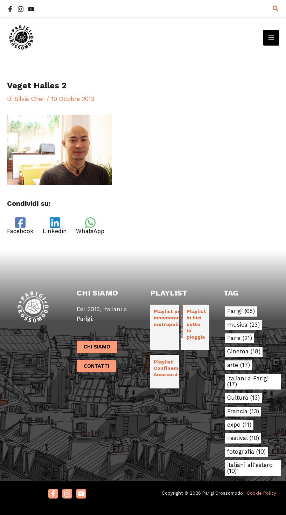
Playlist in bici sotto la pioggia (196, 324)
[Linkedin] (55, 226)
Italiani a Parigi (247, 381)
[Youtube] (81, 494)
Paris (239, 338)
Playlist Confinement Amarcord (170, 368)
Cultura (243, 398)
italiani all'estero (250, 468)
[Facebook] (10, 9)
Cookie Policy (261, 493)
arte (238, 365)
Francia (243, 411)
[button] (276, 8)
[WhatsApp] (90, 226)
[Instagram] (21, 9)
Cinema (243, 351)
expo (239, 425)
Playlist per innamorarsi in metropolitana (172, 318)
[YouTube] (31, 9)
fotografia (246, 452)
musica (243, 325)
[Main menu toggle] (271, 38)
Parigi (241, 311)
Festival (243, 438)
